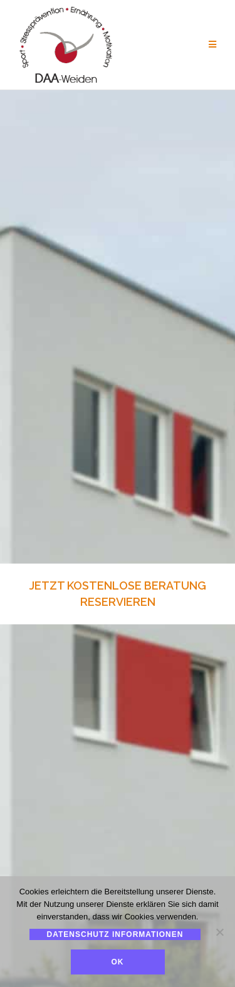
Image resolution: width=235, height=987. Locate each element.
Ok (118, 962)
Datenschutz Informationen (115, 934)
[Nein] (219, 932)
